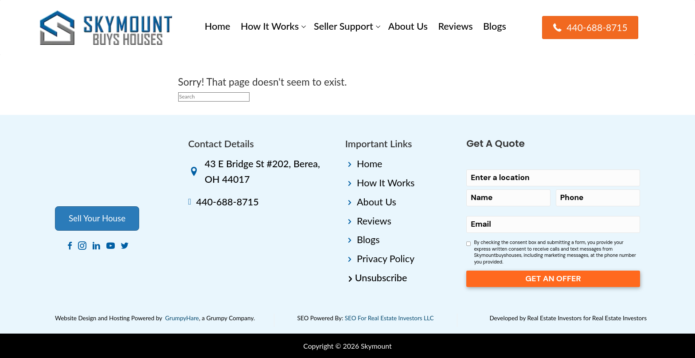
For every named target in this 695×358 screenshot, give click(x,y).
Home (370, 163)
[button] (303, 26)
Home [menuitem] (217, 26)
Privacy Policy (385, 258)
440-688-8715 (227, 202)
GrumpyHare (182, 318)
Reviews (374, 221)
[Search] (214, 97)
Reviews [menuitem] (455, 26)
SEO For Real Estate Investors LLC (389, 318)
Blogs (368, 239)
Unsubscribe (381, 277)
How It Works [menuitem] (270, 26)
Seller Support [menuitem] (343, 26)
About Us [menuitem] (408, 26)
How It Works (385, 183)
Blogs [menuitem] (494, 26)
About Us (376, 202)
